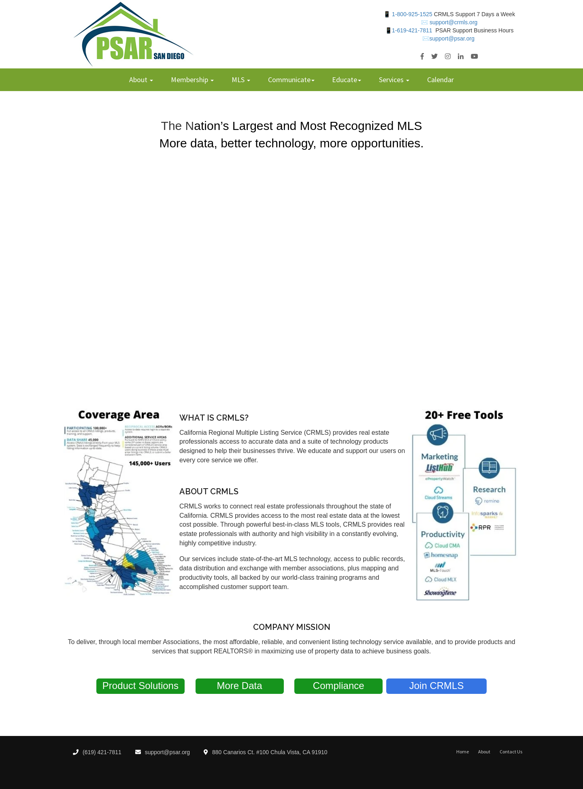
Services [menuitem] (392, 79)
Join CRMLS (436, 685)
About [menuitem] (139, 79)
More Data (239, 685)
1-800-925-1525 (412, 14)
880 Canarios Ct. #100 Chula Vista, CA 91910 (266, 752)
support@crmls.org (452, 22)
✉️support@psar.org (448, 38)
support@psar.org (162, 752)
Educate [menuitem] (344, 79)
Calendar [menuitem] (440, 79)
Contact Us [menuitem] (511, 751)
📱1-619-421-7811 (408, 30)
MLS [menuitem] (239, 79)
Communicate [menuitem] (289, 79)
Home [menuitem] (462, 751)
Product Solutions (140, 685)
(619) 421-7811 (97, 752)
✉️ (424, 22)
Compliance (338, 685)
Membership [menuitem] (190, 79)
